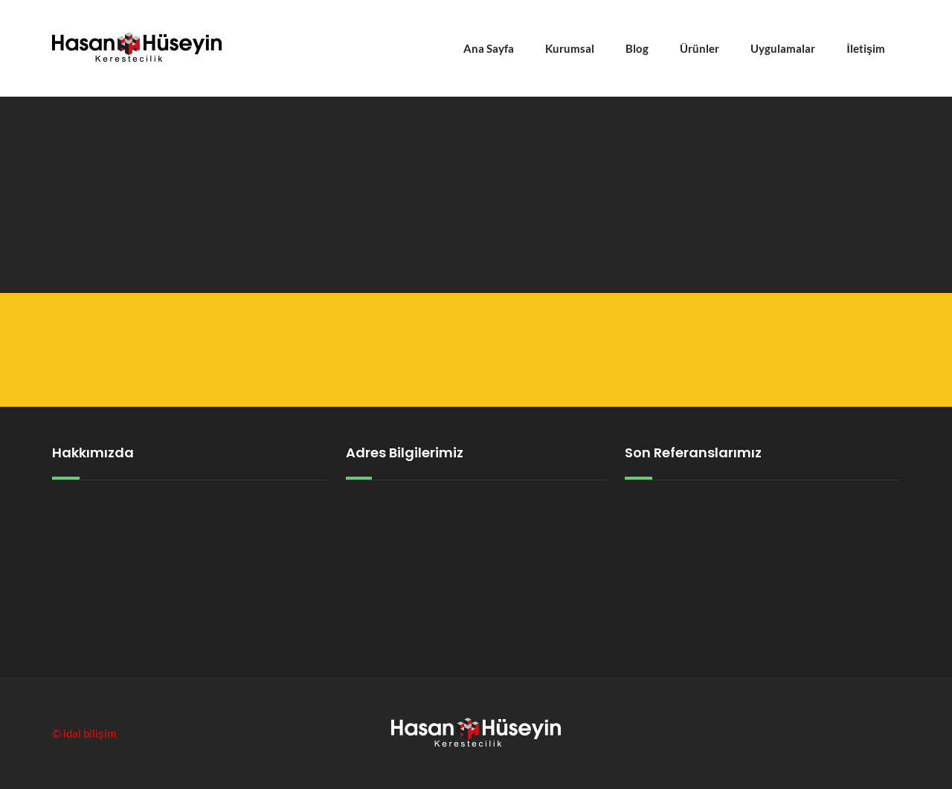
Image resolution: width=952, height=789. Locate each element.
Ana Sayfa (488, 48)
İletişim (865, 48)
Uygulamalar (782, 48)
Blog (637, 48)
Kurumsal (569, 48)
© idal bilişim (84, 733)
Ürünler (699, 48)
